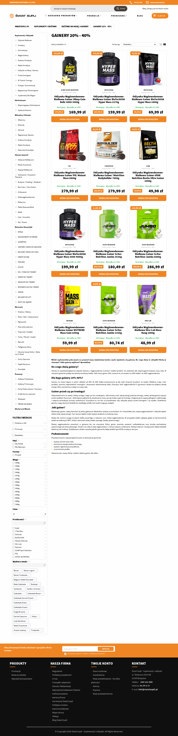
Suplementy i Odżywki (24, 35)
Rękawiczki (22, 322)
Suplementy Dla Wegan (26, 95)
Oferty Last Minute (22, 409)
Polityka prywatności (62, 674)
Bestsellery (140, 44)
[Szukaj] (89, 9)
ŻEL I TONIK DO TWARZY (27, 272)
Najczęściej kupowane (21, 678)
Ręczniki (21, 342)
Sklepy (55, 716)
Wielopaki (21, 399)
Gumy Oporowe (24, 359)
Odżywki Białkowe (25, 40)
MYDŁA (20, 232)
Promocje (19, 374)
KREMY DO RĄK (23, 257)
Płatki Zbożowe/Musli (26, 207)
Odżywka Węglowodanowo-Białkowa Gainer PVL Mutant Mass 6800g (70, 175)
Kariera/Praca (58, 697)
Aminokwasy (22, 50)
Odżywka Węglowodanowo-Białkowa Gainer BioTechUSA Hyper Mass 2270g (109, 99)
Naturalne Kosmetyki (26, 150)
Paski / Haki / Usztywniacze (28, 317)
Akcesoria (19, 307)
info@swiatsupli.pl (157, 2)
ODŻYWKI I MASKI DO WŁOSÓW (29, 247)
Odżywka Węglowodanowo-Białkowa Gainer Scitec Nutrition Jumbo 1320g (108, 330)
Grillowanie (22, 192)
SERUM (20, 292)
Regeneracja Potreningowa (28, 90)
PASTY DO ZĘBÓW (24, 302)
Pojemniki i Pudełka (25, 332)
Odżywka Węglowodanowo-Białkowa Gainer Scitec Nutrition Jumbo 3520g (108, 254)
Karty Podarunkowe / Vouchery (30, 389)
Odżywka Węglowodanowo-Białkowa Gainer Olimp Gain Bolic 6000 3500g (69, 99)
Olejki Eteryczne (24, 364)
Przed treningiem (24, 75)
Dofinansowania (60, 693)
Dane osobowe (99, 671)
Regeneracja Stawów (26, 135)
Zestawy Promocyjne (26, 384)
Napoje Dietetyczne (25, 170)
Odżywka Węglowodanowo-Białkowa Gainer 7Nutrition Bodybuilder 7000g (108, 175)
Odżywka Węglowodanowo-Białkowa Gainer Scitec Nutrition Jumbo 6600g (148, 254)
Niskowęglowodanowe (26, 197)
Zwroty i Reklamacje (61, 686)
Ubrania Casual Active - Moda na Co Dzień (27, 353)
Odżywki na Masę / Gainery (28, 70)
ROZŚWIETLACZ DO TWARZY (28, 287)
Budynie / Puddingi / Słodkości (29, 182)
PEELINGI (21, 262)
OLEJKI (20, 267)
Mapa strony (58, 712)
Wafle (20, 212)
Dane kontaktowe (60, 708)
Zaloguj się (151, 8)
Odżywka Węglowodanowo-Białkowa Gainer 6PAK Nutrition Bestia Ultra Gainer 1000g (148, 176)
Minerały (21, 125)
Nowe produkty (18, 674)
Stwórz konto (163, 8)
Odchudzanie (20, 100)
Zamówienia (98, 674)
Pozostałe (21, 369)
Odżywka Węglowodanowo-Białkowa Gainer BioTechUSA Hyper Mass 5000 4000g (70, 254)
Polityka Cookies (60, 705)
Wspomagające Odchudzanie (29, 105)
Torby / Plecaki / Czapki (27, 337)
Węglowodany (23, 55)
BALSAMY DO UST (24, 297)
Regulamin (57, 671)
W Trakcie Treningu (25, 80)
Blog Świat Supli (59, 720)
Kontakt (139, 663)
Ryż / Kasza (22, 222)
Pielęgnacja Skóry (24, 347)
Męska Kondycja (24, 65)
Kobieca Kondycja (25, 60)
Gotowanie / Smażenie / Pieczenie (25, 176)
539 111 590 (138, 2)
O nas (55, 678)
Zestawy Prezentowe (25, 379)
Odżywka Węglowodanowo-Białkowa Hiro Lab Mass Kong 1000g (148, 330)
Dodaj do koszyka (69, 119)
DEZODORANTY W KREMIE (27, 237)
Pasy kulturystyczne (25, 327)
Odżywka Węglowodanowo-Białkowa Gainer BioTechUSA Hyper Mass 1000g (148, 99)
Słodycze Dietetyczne (26, 160)
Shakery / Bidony (24, 312)
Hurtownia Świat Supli (62, 701)
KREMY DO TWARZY (25, 277)
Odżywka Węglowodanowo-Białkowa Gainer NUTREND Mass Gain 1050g (69, 330)
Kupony (96, 690)
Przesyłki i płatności (61, 682)
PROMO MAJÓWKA (25, 404)
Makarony (21, 202)
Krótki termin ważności (26, 394)
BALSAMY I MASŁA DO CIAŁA (28, 252)
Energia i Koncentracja (26, 85)
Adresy (95, 686)
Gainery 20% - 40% (69, 92)
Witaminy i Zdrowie (23, 115)
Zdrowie (21, 130)
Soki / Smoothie (24, 217)
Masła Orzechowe (24, 165)
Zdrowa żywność (21, 155)
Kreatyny (21, 45)
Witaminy (21, 120)
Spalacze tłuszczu (24, 110)
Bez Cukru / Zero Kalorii (27, 187)
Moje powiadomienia (102, 693)
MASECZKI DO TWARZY (26, 282)
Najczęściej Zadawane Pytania (66, 690)
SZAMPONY (22, 242)
